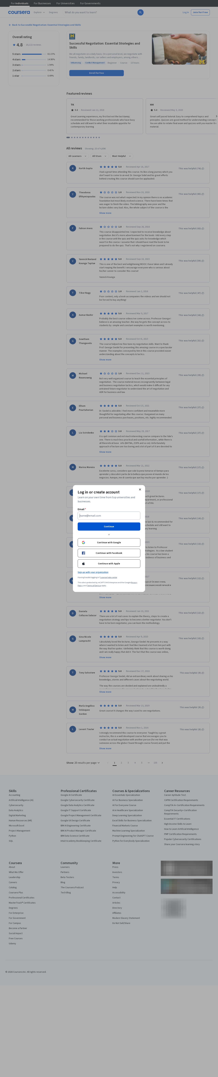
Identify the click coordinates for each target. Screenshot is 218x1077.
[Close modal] (140, 490)
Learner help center (108, 577)
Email (82, 509)
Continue (109, 526)
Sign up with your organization (93, 572)
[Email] (109, 516)
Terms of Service (94, 585)
